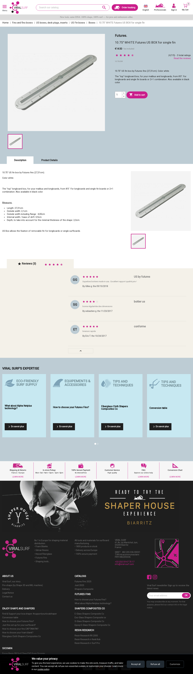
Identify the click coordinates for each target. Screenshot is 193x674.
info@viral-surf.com (124, 564)
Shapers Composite (84, 589)
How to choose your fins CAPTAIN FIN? (20, 629)
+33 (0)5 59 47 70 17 (124, 562)
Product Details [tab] (49, 160)
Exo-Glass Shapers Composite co (90, 617)
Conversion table (10, 617)
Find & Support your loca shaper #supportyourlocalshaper (29, 614)
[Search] (73, 7)
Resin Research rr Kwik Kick (87, 639)
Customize (175, 664)
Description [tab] (20, 160)
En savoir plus (15, 426)
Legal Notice (8, 593)
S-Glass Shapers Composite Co (89, 621)
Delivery (6, 589)
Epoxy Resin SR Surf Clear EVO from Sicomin (23, 653)
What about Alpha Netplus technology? (93, 603)
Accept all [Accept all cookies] (135, 664)
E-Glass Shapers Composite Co (89, 614)
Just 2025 (79, 585)
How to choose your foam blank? (17, 632)
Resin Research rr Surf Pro (87, 643)
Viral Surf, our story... (12, 581)
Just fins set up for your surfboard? (19, 625)
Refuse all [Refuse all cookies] (155, 664)
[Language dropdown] (146, 8)
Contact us (7, 596)
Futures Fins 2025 (83, 581)
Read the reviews (182, 58)
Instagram (155, 577)
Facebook (149, 577)
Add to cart (137, 95)
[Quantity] (118, 94)
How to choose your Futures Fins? (90, 599)
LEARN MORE (18, 477)
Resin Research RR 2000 (86, 635)
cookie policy (43, 669)
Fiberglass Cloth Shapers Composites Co (21, 636)
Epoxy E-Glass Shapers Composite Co (92, 625)
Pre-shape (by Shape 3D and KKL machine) (22, 585)
